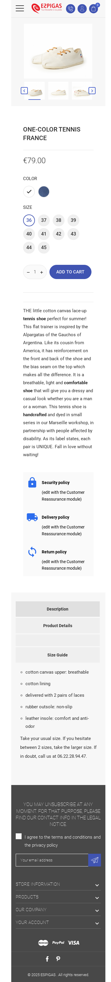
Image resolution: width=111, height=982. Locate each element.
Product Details (57, 625)
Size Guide (57, 655)
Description (57, 609)
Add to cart (70, 272)
